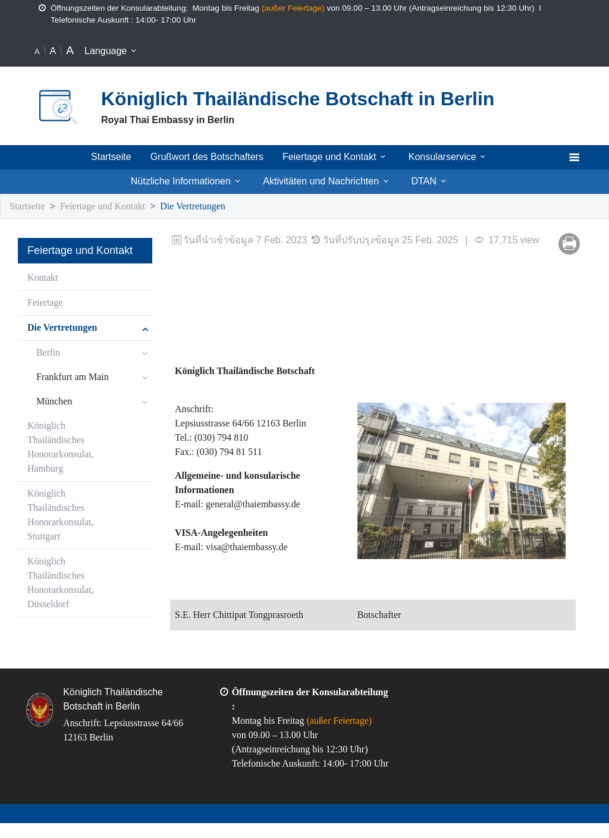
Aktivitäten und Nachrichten (330, 181)
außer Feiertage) (306, 8)
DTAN (435, 181)
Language (112, 51)
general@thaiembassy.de (260, 504)
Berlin (48, 353)
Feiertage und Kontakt (338, 157)
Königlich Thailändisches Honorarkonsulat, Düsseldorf (62, 583)
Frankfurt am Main (74, 377)
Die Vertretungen (212, 206)
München (55, 401)
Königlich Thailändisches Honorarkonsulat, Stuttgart (62, 515)
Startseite (110, 157)
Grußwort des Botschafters (207, 157)
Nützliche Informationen (184, 181)
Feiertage (47, 303)
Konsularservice (452, 157)
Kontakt (44, 278)
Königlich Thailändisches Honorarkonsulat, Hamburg (62, 447)
